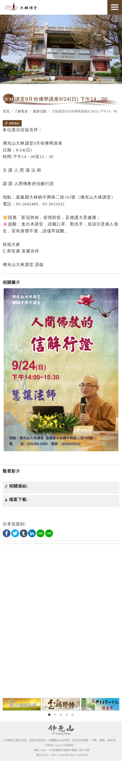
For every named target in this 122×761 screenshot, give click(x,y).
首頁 (6, 111)
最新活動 (40, 111)
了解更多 (21, 111)
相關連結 (12, 123)
